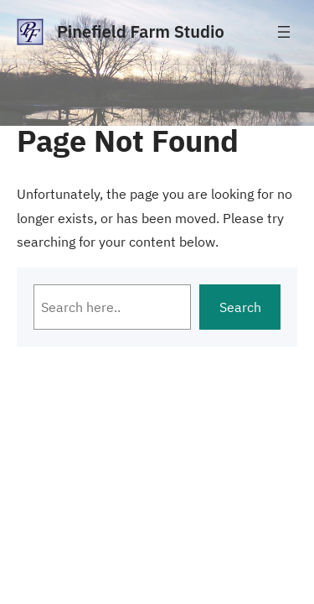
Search (240, 307)
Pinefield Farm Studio (140, 31)
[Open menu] (283, 31)
